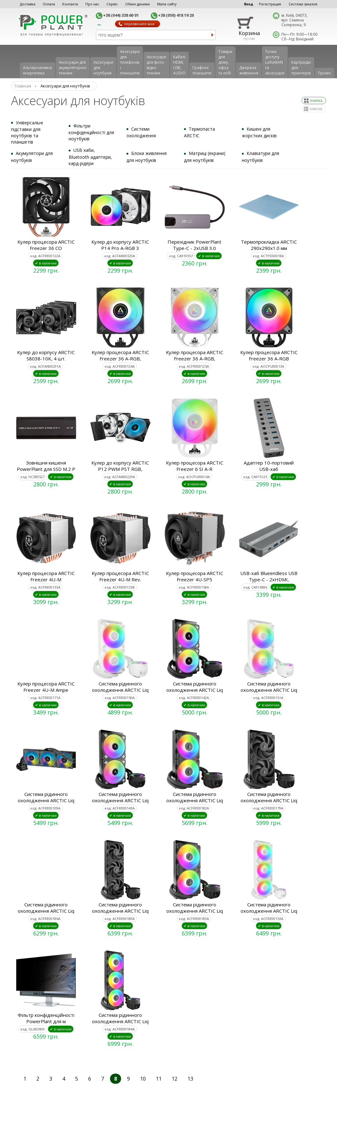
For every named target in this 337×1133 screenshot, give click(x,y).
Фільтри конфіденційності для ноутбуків (91, 132)
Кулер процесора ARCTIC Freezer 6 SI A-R (194, 466)
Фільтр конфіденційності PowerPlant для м (46, 1018)
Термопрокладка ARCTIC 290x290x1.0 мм (269, 245)
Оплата (49, 4)
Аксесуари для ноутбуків (103, 68)
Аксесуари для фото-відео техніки (156, 65)
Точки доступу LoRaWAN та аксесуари (275, 62)
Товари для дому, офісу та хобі (225, 62)
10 (143, 1078)
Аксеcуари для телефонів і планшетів (130, 62)
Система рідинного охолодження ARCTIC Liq (120, 686)
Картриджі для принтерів (301, 68)
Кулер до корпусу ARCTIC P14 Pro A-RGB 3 (120, 245)
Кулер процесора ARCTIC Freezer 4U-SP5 (194, 576)
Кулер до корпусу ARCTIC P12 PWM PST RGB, (120, 466)
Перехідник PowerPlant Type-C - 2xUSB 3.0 (194, 245)
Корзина (249, 33)
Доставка (27, 4)
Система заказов (303, 4)
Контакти (70, 4)
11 (159, 1078)
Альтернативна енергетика (37, 70)
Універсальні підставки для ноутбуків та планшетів (27, 132)
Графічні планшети (202, 70)
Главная (23, 86)
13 (190, 1078)
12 (174, 1078)
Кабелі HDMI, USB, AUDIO (179, 65)
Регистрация (270, 4)
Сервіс (112, 4)
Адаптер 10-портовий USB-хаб (269, 466)
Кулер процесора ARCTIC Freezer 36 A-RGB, (120, 355)
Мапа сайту (167, 4)
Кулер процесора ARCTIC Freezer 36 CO (46, 245)
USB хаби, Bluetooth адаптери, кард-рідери (90, 156)
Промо (324, 73)
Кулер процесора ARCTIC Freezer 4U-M (46, 576)
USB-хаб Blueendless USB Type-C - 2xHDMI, (268, 576)
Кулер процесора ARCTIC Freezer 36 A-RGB (268, 355)
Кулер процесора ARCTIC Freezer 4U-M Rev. (120, 576)
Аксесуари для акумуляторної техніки (73, 68)
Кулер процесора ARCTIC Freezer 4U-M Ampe (46, 686)
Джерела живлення (248, 70)
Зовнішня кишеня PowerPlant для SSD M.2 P (46, 466)
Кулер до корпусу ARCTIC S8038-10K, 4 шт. (46, 355)
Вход (248, 4)
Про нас (92, 4)
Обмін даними (137, 4)
